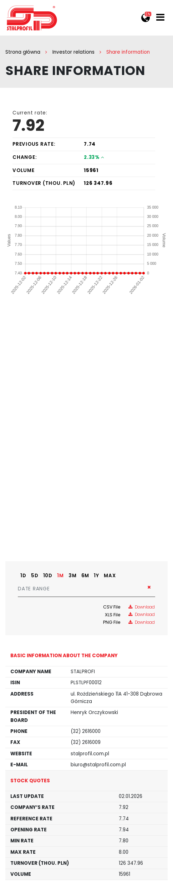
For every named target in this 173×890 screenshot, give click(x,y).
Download (141, 607)
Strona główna (22, 52)
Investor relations (73, 52)
